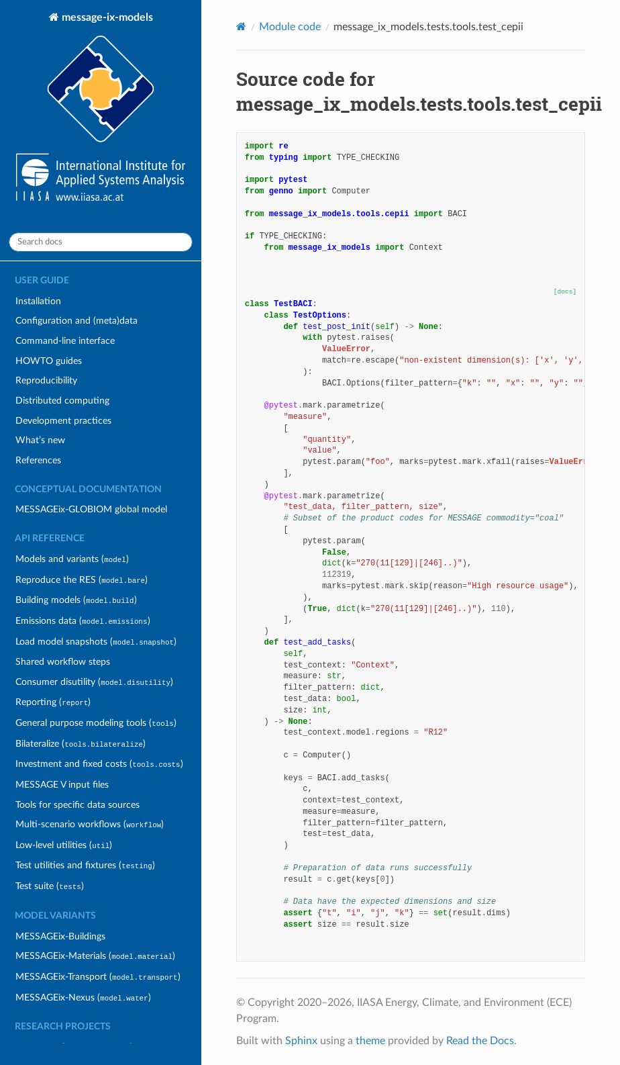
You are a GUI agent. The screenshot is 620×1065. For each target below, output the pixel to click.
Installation (38, 301)
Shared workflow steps (62, 662)
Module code (290, 26)
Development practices (63, 421)
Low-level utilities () (63, 845)
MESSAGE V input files (62, 785)
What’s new (40, 440)
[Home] (241, 26)
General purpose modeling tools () (95, 723)
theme (370, 1040)
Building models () (75, 600)
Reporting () (53, 702)
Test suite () (49, 886)
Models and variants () (71, 559)
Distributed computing (62, 401)
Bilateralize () (80, 744)
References (38, 460)
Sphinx (301, 1040)
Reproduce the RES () (81, 580)
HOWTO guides (48, 361)
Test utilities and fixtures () (84, 865)
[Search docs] (101, 242)
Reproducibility (46, 380)
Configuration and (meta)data (76, 321)
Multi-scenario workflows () (89, 824)
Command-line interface (65, 341)
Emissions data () (82, 621)
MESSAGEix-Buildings (60, 936)
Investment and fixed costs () (99, 764)
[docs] (565, 291)
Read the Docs (480, 1040)
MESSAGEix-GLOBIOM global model (91, 509)
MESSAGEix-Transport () (97, 977)
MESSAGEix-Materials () (95, 956)
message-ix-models (101, 108)
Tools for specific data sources (77, 805)
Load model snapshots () (95, 642)
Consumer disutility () (94, 682)
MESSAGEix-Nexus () (82, 997)
